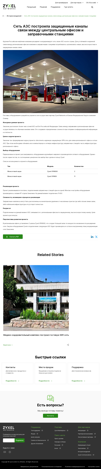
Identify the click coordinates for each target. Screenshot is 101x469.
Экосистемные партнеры (85, 437)
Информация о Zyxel (84, 445)
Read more (7, 345)
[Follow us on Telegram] (10, 452)
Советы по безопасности (38, 440)
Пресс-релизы (59, 438)
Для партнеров (76, 3)
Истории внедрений (84, 451)
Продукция (31, 7)
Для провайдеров (61, 3)
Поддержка (55, 7)
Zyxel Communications (84, 455)
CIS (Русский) (91, 3)
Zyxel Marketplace (60, 430)
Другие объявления (37, 443)
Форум (33, 434)
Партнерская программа (85, 434)
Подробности (11, 381)
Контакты (50, 416)
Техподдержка (35, 430)
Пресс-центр (60, 435)
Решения (43, 7)
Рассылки (57, 445)
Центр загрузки (35, 437)
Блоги (56, 448)
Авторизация (82, 430)
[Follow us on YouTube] (4, 452)
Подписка (19, 440)
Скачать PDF (14, 236)
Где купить (68, 7)
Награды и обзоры (60, 442)
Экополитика (82, 448)
